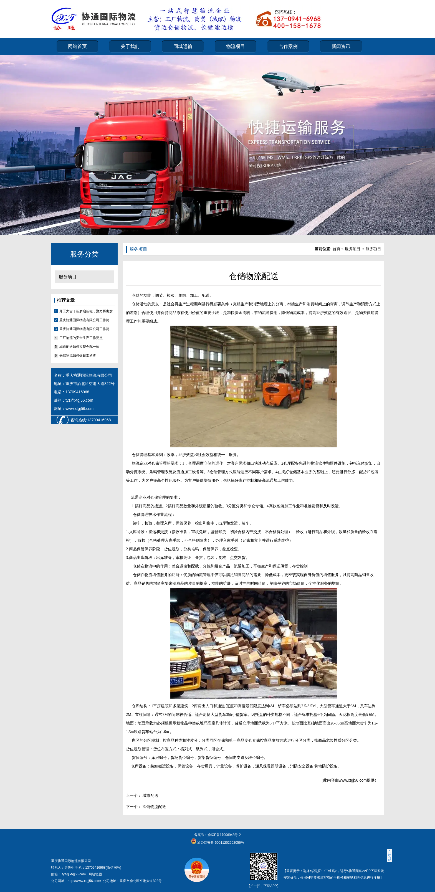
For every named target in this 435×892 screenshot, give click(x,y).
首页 (336, 249)
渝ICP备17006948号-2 (224, 835)
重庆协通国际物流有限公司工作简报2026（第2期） (87, 320)
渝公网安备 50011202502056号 (220, 843)
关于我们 (130, 46)
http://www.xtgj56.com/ (84, 881)
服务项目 (68, 276)
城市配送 (149, 795)
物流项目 (235, 46)
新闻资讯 (341, 46)
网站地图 (95, 874)
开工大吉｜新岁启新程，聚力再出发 (86, 311)
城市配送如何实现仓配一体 (79, 347)
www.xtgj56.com (353, 780)
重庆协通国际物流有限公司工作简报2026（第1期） (87, 329)
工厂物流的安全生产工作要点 (81, 338)
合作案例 (288, 46)
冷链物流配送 (153, 806)
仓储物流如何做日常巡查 (77, 356)
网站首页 (77, 46)
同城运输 (182, 46)
